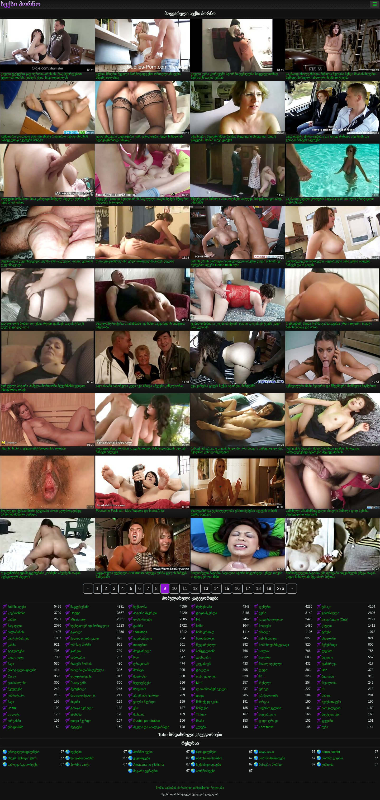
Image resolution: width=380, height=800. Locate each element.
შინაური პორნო (270, 764)
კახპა (12, 645)
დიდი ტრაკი (268, 721)
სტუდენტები (142, 683)
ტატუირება (16, 651)
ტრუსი (326, 632)
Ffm (261, 676)
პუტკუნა (76, 727)
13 (205, 588)
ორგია (264, 702)
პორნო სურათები (272, 758)
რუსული (265, 683)
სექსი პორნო (20, 4)
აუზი (325, 727)
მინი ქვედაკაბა (207, 702)
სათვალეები (331, 708)
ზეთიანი (328, 676)
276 (280, 588)
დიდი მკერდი (206, 613)
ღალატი (14, 714)
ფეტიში (327, 721)
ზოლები (265, 626)
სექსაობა (140, 607)
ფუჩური (264, 607)
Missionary (78, 619)
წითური (264, 657)
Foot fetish (266, 727)
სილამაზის (16, 632)
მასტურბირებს (18, 638)
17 (247, 588)
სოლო (264, 651)
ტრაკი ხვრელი (81, 708)
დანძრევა (329, 664)
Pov (136, 657)
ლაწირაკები (142, 619)
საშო (199, 626)
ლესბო (327, 651)
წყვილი (327, 657)
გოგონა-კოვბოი (271, 619)
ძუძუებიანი (204, 607)
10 (174, 588)
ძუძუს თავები (331, 702)
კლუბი (201, 727)
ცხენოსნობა (16, 613)
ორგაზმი (14, 721)
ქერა (262, 613)
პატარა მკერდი (145, 613)
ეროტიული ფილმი (22, 670)
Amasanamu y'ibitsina (148, 764)
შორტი (138, 670)
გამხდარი (203, 657)
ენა (135, 708)
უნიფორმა (15, 727)
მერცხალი (78, 689)
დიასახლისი (17, 683)
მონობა (138, 714)
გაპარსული (330, 613)
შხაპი (200, 721)
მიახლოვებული (270, 664)
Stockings (140, 632)
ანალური (329, 638)
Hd (198, 619)
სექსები (76, 752)
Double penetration (146, 721)
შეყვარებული (206, 645)
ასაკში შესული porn (22, 758)
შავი (11, 664)
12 (195, 588)
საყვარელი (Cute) (335, 619)
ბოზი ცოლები (206, 676)
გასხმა (138, 626)
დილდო (202, 670)
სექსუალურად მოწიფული (89, 626)
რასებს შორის (81, 664)
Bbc (324, 670)
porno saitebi (331, 752)
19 (269, 588)
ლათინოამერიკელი (211, 689)
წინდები (202, 708)
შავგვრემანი (79, 607)
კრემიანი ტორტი (146, 695)
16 (237, 588)
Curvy (12, 676)
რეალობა (329, 683)
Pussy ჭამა (78, 683)
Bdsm (12, 708)
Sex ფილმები (206, 752)
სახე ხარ (139, 689)
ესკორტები (141, 758)
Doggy (75, 613)
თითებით (140, 645)
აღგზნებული (142, 638)
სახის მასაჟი (268, 638)
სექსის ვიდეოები (208, 764)
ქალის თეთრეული (84, 638)
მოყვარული (142, 651)
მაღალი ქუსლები (83, 695)
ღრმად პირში (80, 645)
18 (258, 588)
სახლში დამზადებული (87, 670)
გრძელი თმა (268, 695)
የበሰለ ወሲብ (266, 752)
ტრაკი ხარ (141, 664)
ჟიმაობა (328, 764)
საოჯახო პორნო (82, 758)
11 (184, 588)
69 (323, 689)
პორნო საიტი (80, 764)
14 (216, 588)
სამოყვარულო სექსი (23, 764)
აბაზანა (76, 714)
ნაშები (12, 619)
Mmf (199, 683)
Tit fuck (201, 714)
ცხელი (327, 626)
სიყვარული (267, 714)
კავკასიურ (203, 664)
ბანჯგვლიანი (205, 651)
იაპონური (77, 657)
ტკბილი (76, 632)
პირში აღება (17, 607)
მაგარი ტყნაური (145, 771)
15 (227, 588)
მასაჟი (326, 695)
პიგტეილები (331, 714)
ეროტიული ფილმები (23, 752)
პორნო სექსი (143, 752)
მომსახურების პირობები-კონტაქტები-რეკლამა (190, 787)
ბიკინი (75, 702)
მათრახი (139, 676)
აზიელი (264, 632)
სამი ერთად (205, 632)
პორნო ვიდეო (332, 758)
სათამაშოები (205, 638)
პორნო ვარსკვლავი (274, 645)
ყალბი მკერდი (144, 702)
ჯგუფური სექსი (81, 676)
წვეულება (15, 689)
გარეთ (75, 651)
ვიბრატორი (16, 695)
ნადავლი (15, 626)
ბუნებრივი (329, 645)
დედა (263, 670)
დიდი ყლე (15, 657)
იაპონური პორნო (209, 758)
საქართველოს (270, 708)
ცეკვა (200, 695)
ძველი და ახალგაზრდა (151, 727)
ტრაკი (326, 607)
